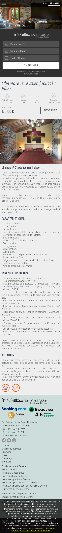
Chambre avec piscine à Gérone (18, 496)
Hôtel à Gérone (9, 469)
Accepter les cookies (33, 528)
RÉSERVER (50, 110)
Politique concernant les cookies (35, 530)
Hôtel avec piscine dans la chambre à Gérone (24, 485)
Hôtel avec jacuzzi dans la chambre (19, 482)
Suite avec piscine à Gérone (16, 489)
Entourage (7, 458)
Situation (6, 461)
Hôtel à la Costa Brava (13, 472)
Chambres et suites (11, 448)
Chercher (31, 65)
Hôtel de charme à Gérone (15, 476)
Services (6, 455)
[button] (57, 141)
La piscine (6, 452)
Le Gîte (5, 445)
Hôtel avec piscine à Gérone (16, 479)
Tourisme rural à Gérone (14, 466)
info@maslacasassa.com (14, 435)
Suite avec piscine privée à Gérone (19, 493)
